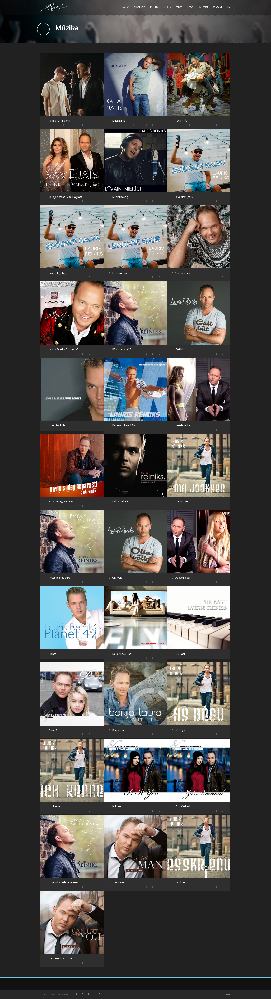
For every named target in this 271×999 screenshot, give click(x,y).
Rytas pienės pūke (60, 577)
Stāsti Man (118, 882)
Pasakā (53, 730)
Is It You (117, 806)
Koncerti (203, 7)
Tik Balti (180, 653)
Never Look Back (122, 653)
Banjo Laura (119, 730)
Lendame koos (121, 273)
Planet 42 (54, 653)
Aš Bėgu (180, 730)
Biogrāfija (139, 7)
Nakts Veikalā (120, 501)
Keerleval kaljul (184, 425)
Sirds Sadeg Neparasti (62, 501)
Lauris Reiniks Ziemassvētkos (66, 349)
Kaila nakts (118, 120)
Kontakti (218, 7)
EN (228, 7)
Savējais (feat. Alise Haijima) (65, 197)
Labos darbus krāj (59, 120)
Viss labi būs (182, 273)
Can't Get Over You (60, 958)
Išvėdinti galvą (57, 273)
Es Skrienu (181, 882)
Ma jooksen (182, 501)
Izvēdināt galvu (184, 197)
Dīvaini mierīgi (120, 197)
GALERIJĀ (181, 120)
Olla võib (117, 577)
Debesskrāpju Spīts (123, 425)
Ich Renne (54, 806)
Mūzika (168, 7)
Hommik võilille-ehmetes (63, 882)
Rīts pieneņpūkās (122, 349)
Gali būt (179, 349)
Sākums (125, 7)
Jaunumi (154, 7)
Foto (190, 7)
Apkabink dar (182, 577)
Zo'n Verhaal (182, 806)
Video (179, 7)
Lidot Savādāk (57, 425)
